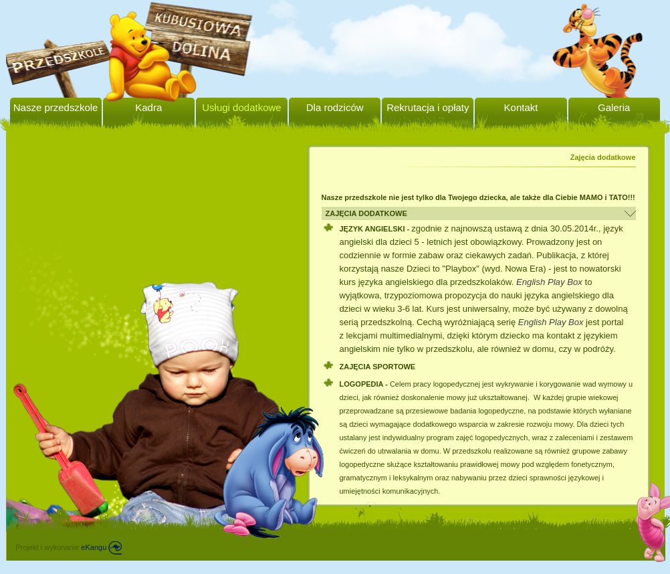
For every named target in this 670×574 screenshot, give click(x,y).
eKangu (101, 547)
